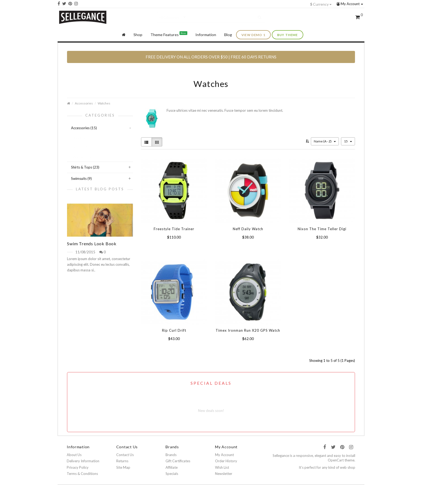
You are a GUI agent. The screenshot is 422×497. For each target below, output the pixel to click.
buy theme (287, 35)
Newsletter (223, 473)
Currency (321, 4)
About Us (74, 455)
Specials (172, 473)
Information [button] (205, 34)
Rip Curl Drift (174, 330)
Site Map (123, 467)
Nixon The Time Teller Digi (322, 229)
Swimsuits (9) (81, 178)
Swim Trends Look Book (92, 243)
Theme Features (169, 34)
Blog (228, 34)
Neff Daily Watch (248, 229)
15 (348, 141)
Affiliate (172, 467)
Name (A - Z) (325, 141)
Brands (171, 455)
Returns (122, 461)
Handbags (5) (82, 138)
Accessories (84, 103)
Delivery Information (83, 461)
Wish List (222, 467)
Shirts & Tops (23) (85, 167)
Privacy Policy (78, 467)
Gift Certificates (178, 461)
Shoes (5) (79, 147)
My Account (349, 4)
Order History (226, 461)
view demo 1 (253, 35)
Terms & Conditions (82, 473)
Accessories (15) (84, 128)
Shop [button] (137, 34)
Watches (104, 103)
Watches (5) (81, 157)
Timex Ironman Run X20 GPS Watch (248, 330)
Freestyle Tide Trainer (174, 229)
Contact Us (125, 455)
